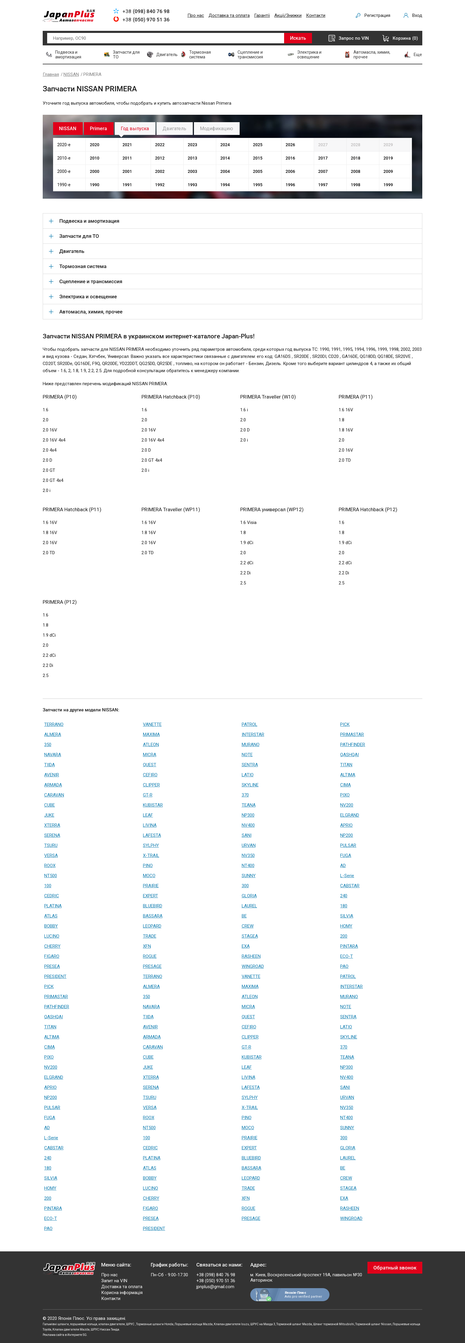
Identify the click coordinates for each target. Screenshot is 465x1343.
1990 (94, 184)
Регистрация (377, 15)
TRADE (149, 936)
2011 (127, 158)
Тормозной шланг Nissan (373, 1324)
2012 (160, 158)
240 (343, 895)
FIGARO (51, 956)
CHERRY (52, 946)
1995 (257, 184)
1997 (323, 184)
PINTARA (349, 946)
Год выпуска (135, 128)
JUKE (49, 815)
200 (343, 936)
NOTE (247, 754)
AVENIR (51, 775)
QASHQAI (349, 754)
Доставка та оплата (229, 15)
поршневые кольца (83, 1324)
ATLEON (151, 744)
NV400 (248, 825)
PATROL (249, 724)
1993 (192, 184)
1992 (160, 184)
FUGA (345, 855)
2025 (257, 144)
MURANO (250, 744)
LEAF (148, 815)
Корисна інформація (122, 1292)
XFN (147, 946)
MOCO (149, 875)
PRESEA (52, 966)
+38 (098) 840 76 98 (215, 1274)
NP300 (248, 815)
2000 (94, 171)
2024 (225, 144)
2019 (388, 158)
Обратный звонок (394, 1268)
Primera (98, 128)
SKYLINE (250, 785)
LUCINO (51, 936)
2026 (290, 144)
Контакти (315, 15)
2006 (290, 171)
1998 (355, 184)
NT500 (50, 875)
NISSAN (71, 74)
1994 (225, 184)
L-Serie (347, 875)
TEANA (249, 805)
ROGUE (150, 956)
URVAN (249, 845)
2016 (290, 158)
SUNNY (249, 875)
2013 (192, 158)
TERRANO (53, 724)
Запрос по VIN (354, 38)
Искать (298, 38)
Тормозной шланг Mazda (294, 1324)
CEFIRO (150, 775)
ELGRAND (349, 815)
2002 (160, 171)
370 (245, 795)
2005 (257, 171)
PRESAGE (152, 966)
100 (47, 885)
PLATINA (53, 906)
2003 (192, 171)
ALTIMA (347, 775)
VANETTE (152, 724)
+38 (146, 11)
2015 (257, 158)
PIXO (345, 795)
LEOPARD (152, 926)
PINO (148, 865)
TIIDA (49, 764)
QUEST (149, 764)
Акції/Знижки (288, 15)
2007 (323, 171)
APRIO (346, 825)
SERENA (52, 835)
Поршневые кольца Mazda (194, 1324)
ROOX (49, 865)
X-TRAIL (151, 855)
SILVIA (346, 916)
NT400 (248, 865)
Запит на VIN (114, 1280)
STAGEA (250, 936)
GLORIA (249, 895)
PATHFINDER (352, 744)
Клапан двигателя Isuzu (231, 1324)
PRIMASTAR (352, 734)
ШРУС (130, 1324)
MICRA (149, 754)
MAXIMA (151, 734)
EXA (246, 946)
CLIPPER (151, 785)
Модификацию (216, 128)
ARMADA (53, 785)
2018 (355, 158)
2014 (225, 158)
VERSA (51, 855)
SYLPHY (151, 845)
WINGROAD (253, 966)
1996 (290, 184)
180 (343, 906)
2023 (192, 144)
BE (244, 916)
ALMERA (52, 734)
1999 (388, 184)
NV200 (346, 805)
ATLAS (51, 916)
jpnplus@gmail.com (215, 1286)
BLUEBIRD (152, 906)
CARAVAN (54, 795)
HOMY (346, 926)
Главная (51, 74)
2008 (355, 171)
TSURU (51, 845)
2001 (127, 171)
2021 (127, 144)
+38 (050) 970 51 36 (215, 1280)
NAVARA (52, 754)
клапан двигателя (111, 1324)
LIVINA (150, 825)
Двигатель (174, 128)
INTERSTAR (253, 734)
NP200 (346, 835)
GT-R (147, 795)
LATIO (248, 775)
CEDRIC (51, 895)
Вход (417, 15)
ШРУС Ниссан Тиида (105, 1329)
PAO (344, 966)
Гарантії (262, 15)
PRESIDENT (55, 976)
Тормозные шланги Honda (154, 1324)
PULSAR (348, 845)
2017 (323, 158)
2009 (388, 171)
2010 (94, 158)
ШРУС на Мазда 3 (262, 1324)
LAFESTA (152, 835)
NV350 (248, 855)
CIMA (345, 785)
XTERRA (52, 825)
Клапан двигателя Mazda (71, 1329)
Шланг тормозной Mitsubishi (333, 1324)
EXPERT (150, 895)
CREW (248, 926)
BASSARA (153, 916)
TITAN (346, 764)
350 (47, 744)
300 (245, 885)
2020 (94, 144)
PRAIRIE (151, 885)
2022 (160, 144)
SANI (246, 835)
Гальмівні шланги (56, 1324)
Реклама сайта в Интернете (62, 1334)
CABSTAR (349, 885)
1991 (127, 184)
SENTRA (250, 764)
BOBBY (51, 926)
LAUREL (249, 906)
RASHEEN (251, 956)
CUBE (49, 805)
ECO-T (346, 956)
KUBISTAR (153, 805)
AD (343, 865)
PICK (345, 724)
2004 (225, 171)
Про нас (195, 15)
